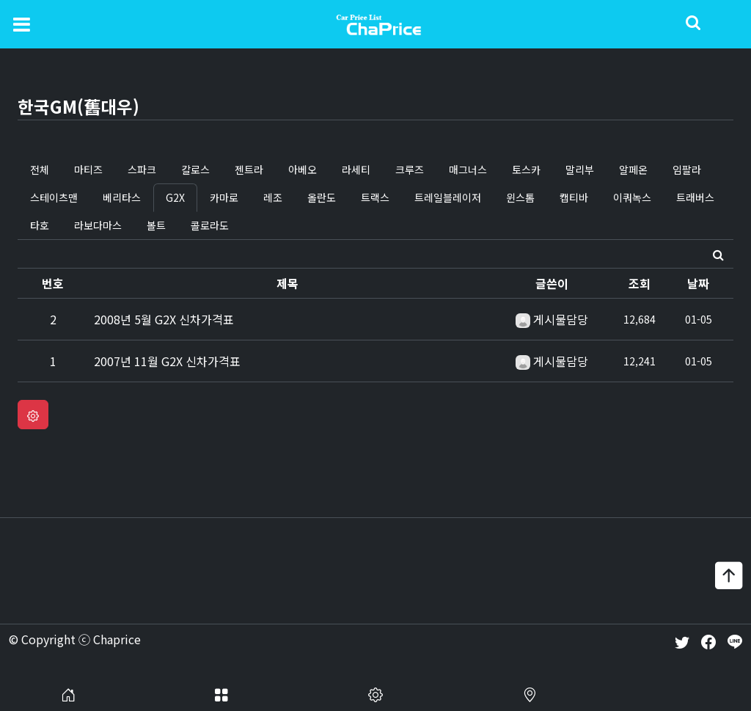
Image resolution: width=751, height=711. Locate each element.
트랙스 (375, 197)
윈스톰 (520, 197)
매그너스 (468, 169)
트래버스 (695, 197)
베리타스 (122, 197)
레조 (272, 197)
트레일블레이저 (447, 197)
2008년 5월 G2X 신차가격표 (164, 319)
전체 (39, 169)
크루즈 (409, 169)
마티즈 (88, 169)
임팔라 (687, 169)
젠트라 (249, 169)
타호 (39, 225)
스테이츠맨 (54, 197)
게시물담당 (560, 319)
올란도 (321, 197)
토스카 (526, 169)
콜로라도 (210, 225)
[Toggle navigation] (21, 23)
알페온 (633, 169)
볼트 (156, 225)
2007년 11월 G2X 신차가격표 (167, 361)
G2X (175, 197)
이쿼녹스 (632, 197)
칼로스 (195, 169)
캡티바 (574, 197)
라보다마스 (98, 225)
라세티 (356, 169)
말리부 (579, 169)
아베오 (302, 169)
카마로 (224, 197)
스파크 (142, 169)
